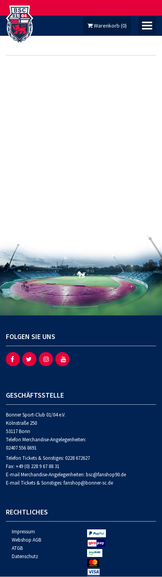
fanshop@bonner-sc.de (88, 482)
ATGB (17, 548)
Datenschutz (25, 556)
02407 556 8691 (21, 447)
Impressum (23, 531)
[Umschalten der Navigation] (147, 26)
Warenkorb (107, 25)
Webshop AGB (26, 539)
